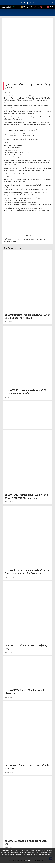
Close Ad (28, 236)
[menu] (3, 2)
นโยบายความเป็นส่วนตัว (26, 853)
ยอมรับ (27, 860)
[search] (52, 2)
